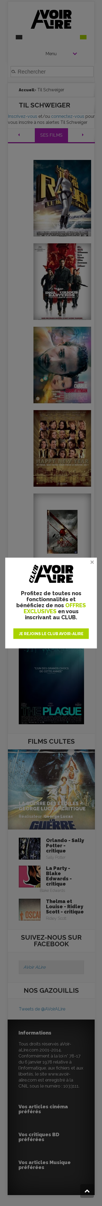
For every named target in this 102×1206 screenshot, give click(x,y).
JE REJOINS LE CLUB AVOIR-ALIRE (51, 634)
